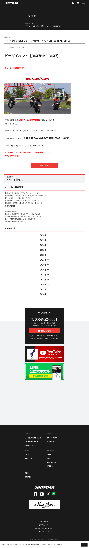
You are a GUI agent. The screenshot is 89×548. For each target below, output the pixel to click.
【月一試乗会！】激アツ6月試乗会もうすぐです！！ (21, 200)
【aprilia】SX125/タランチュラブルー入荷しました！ (22, 214)
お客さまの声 (29, 445)
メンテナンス (50, 441)
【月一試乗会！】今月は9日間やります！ (18, 198)
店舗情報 (28, 477)
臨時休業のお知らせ (11, 211)
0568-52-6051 (46, 319)
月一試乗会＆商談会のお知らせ (14, 221)
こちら (13, 123)
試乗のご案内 (29, 458)
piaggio (49, 466)
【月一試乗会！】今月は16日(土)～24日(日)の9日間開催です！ (25, 195)
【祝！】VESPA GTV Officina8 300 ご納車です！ (20, 219)
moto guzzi (51, 462)
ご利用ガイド (43, 525)
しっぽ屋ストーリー (31, 441)
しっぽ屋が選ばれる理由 (33, 438)
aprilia (48, 458)
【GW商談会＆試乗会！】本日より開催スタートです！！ (23, 203)
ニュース (28, 454)
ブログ (27, 473)
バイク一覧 (50, 450)
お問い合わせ (43, 521)
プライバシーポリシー (44, 531)
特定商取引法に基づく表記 (43, 528)
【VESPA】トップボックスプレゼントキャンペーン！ (22, 193)
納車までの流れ (51, 438)
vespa (48, 454)
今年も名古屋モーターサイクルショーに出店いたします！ (23, 216)
